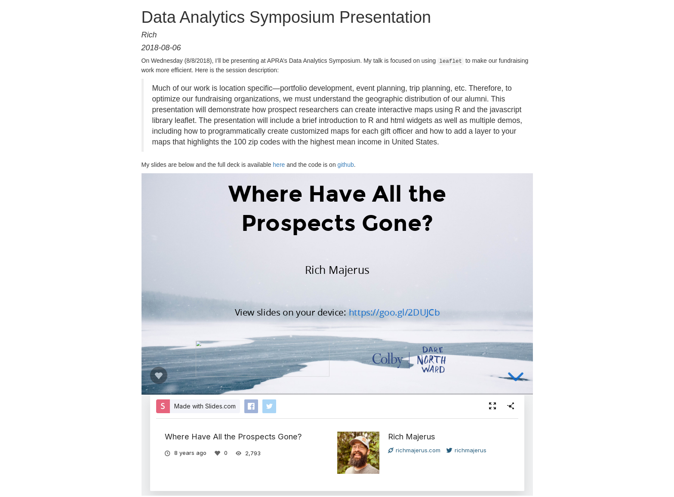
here (279, 163)
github (346, 163)
